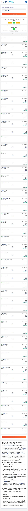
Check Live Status (14, 14)
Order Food (14, 437)
